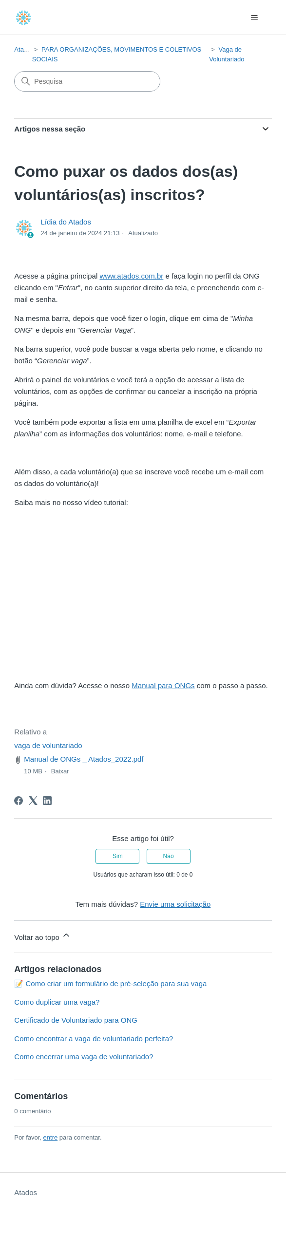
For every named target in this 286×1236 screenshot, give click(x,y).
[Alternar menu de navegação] (254, 17)
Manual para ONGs (163, 685)
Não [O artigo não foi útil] (168, 856)
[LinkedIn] (47, 800)
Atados (24, 49)
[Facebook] (18, 800)
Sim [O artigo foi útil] (118, 856)
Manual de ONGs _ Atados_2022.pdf (83, 759)
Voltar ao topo (42, 935)
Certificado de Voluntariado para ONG (75, 1020)
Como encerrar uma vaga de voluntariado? (83, 1056)
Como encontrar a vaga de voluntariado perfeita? (93, 1038)
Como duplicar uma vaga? (56, 1002)
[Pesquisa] (87, 81)
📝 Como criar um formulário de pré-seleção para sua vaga (110, 983)
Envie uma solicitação (175, 904)
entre (50, 1137)
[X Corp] (33, 800)
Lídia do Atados (66, 222)
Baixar (60, 771)
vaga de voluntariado (48, 745)
